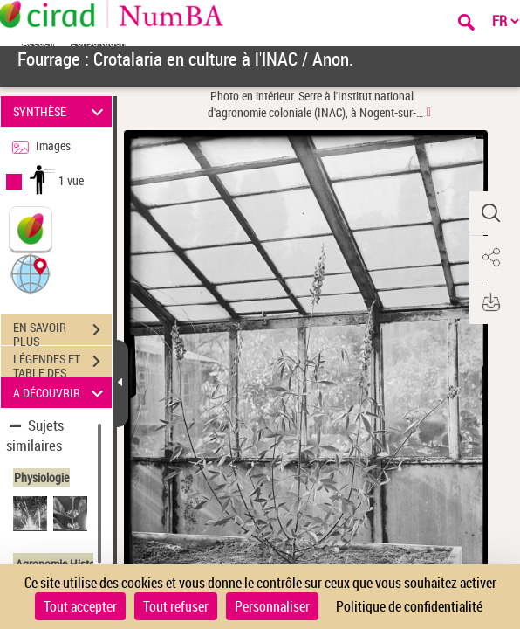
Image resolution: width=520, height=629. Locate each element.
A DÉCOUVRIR (61, 392)
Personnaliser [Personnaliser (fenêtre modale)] (272, 606)
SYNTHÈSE (61, 111)
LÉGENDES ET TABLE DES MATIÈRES (62, 363)
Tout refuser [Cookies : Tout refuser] (176, 606)
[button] (30, 273)
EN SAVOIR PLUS (62, 332)
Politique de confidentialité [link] (409, 606)
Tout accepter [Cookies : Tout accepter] (80, 606)
